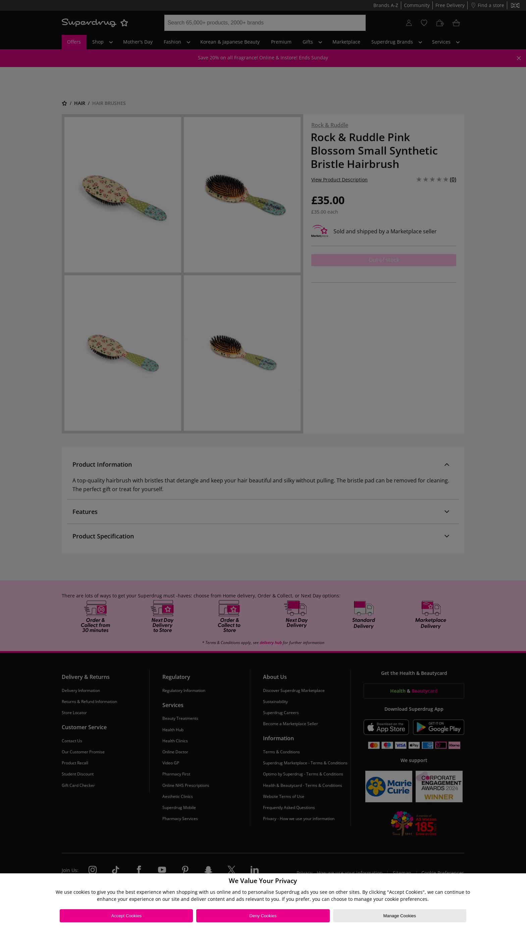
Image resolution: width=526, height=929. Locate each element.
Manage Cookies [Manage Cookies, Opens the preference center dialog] (399, 915)
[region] (263, 901)
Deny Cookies (263, 915)
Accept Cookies (126, 915)
